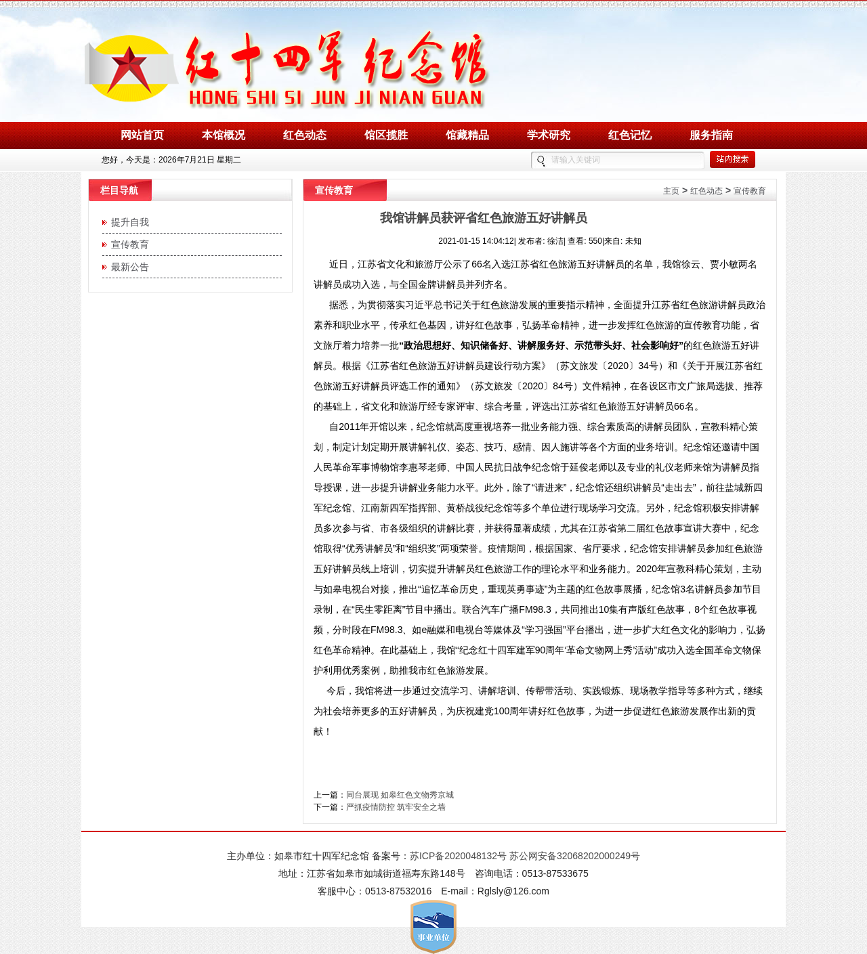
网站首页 (142, 135)
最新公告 (127, 266)
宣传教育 (127, 244)
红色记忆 (630, 135)
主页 (671, 191)
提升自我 (127, 222)
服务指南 (711, 135)
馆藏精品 (467, 135)
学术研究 (548, 135)
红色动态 (304, 135)
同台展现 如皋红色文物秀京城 (400, 795)
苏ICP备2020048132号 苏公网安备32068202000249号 (525, 855)
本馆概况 (223, 135)
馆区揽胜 (386, 135)
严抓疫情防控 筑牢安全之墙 (396, 807)
